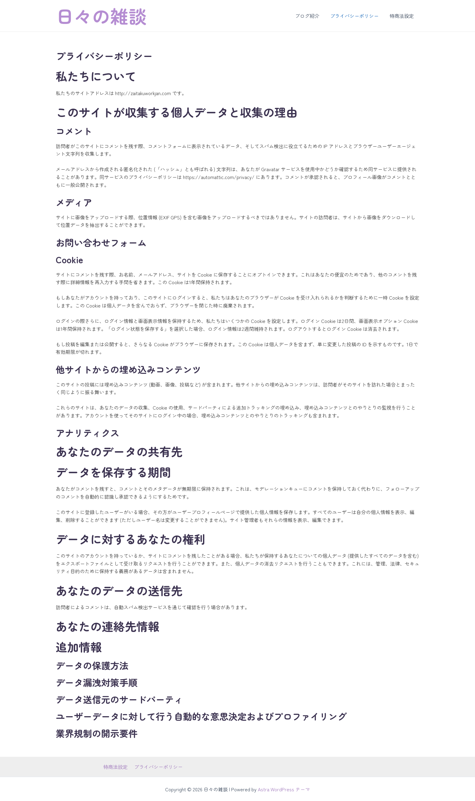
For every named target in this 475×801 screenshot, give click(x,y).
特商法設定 (402, 15)
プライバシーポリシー (356, 15)
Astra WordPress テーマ (284, 789)
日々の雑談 (101, 15)
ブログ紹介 (310, 15)
